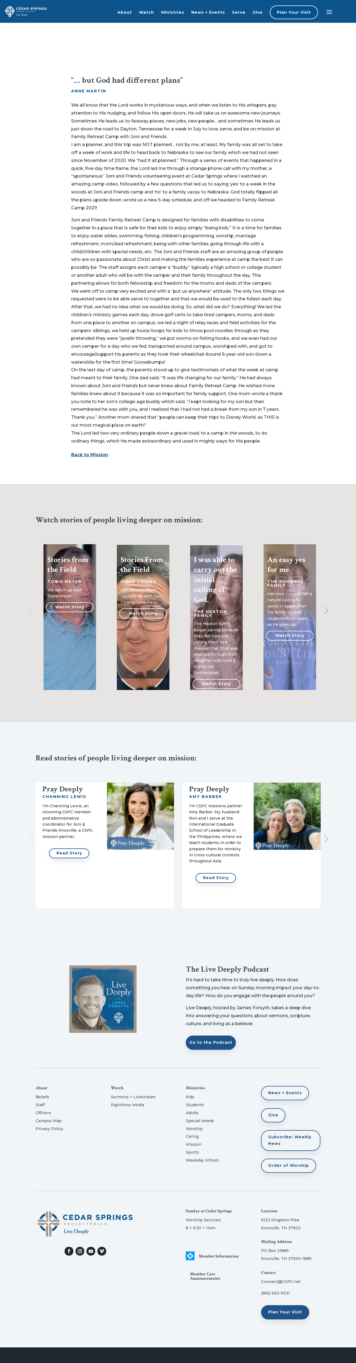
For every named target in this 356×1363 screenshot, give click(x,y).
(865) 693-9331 (275, 1293)
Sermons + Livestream (133, 1096)
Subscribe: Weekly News (289, 1140)
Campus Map (49, 1120)
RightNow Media (127, 1104)
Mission (193, 1144)
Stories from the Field (67, 565)
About (124, 12)
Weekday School (202, 1160)
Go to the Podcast (210, 1042)
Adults (192, 1112)
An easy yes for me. (286, 565)
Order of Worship (288, 1165)
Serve (238, 12)
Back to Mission (89, 454)
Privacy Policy (49, 1128)
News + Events (208, 12)
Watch (146, 12)
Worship (194, 1128)
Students (195, 1104)
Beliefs (42, 1096)
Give (258, 12)
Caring (192, 1136)
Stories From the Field (142, 565)
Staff (40, 1104)
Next (324, 610)
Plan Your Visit (294, 12)
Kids (190, 1096)
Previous (31, 610)
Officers (43, 1112)
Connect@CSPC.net (281, 1281)
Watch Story (69, 606)
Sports (192, 1152)
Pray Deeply (62, 789)
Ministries (172, 12)
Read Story (69, 853)
